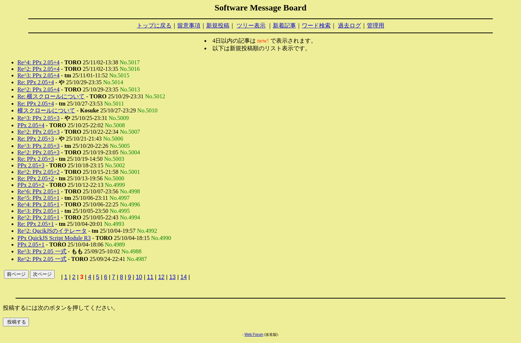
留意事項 (188, 25)
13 (172, 277)
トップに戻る (154, 25)
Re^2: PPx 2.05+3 (38, 132)
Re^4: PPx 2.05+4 (38, 62)
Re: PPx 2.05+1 (35, 224)
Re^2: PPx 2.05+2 (38, 172)
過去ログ (349, 25)
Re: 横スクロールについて (51, 96)
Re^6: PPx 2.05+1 (38, 191)
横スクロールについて (46, 110)
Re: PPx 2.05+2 (35, 178)
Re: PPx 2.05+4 (35, 82)
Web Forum (254, 334)
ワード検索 (316, 25)
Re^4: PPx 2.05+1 (38, 204)
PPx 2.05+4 (31, 125)
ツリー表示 (251, 25)
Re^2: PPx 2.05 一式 (42, 259)
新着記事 (284, 25)
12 (161, 277)
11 (150, 277)
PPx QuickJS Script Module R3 (54, 238)
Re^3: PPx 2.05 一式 (42, 251)
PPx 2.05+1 (31, 244)
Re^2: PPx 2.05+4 (38, 69)
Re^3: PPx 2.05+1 (38, 211)
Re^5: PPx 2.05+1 (38, 198)
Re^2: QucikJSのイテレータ (52, 231)
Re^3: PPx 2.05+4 (38, 75)
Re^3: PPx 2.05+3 (38, 118)
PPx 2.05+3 (31, 165)
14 (184, 277)
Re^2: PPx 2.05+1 (38, 217)
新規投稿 (217, 25)
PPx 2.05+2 (31, 185)
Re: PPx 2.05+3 (35, 139)
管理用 (375, 25)
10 (139, 277)
